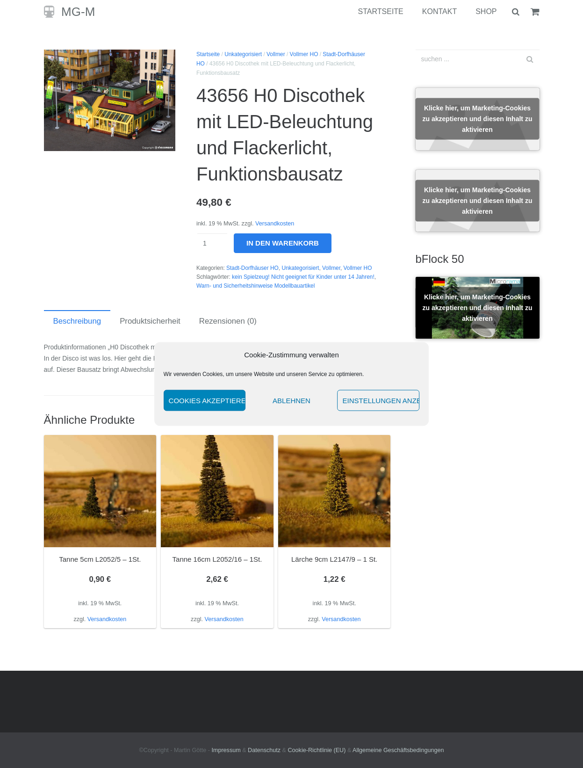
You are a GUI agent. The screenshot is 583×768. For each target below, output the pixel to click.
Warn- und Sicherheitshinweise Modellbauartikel (255, 286)
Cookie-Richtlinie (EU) (317, 750)
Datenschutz (264, 750)
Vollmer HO (304, 54)
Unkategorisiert (243, 54)
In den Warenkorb (282, 243)
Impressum (225, 750)
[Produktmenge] (212, 243)
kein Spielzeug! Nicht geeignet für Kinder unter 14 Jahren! (303, 277)
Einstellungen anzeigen (380, 400)
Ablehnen (291, 400)
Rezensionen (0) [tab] (228, 321)
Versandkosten (274, 223)
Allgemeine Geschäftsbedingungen (398, 750)
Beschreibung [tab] (77, 321)
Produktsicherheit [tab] (150, 321)
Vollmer (275, 54)
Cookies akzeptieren (207, 400)
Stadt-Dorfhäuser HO (252, 268)
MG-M (78, 12)
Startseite (208, 54)
